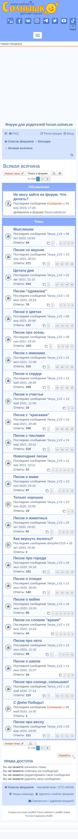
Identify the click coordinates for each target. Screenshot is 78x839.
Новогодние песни (30, 456)
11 (72, 346)
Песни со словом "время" (37, 620)
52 (62, 284)
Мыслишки (23, 229)
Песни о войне (26, 599)
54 (72, 284)
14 (62, 325)
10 (67, 346)
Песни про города (29, 558)
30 (62, 367)
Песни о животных (30, 518)
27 (67, 264)
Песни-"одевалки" (30, 291)
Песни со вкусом (28, 250)
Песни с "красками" (31, 415)
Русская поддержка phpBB (38, 816)
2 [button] (42, 179)
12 (57, 592)
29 (57, 367)
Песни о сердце (27, 374)
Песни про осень (28, 332)
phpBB (31, 812)
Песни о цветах (27, 312)
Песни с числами (29, 435)
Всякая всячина (21, 166)
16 (72, 325)
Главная (5, 44)
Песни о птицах (27, 579)
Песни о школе (26, 661)
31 (67, 367)
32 (72, 367)
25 (57, 264)
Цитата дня (23, 270)
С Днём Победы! (28, 702)
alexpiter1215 (56, 543)
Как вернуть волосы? (33, 539)
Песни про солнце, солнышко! (41, 682)
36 (72, 429)
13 (57, 325)
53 (67, 284)
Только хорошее (28, 497)
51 (57, 284)
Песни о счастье (28, 394)
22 (72, 449)
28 (72, 264)
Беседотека (16, 44)
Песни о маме (25, 477)
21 (67, 449)
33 (57, 429)
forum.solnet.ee (55, 212)
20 (62, 449)
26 (62, 264)
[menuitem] (14, 133)
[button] (47, 179)
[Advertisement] (37, 84)
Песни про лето (27, 640)
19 (57, 449)
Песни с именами (29, 353)
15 (67, 325)
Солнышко (54, 203)
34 (62, 429)
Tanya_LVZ (54, 233)
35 (67, 429)
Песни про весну (28, 722)
